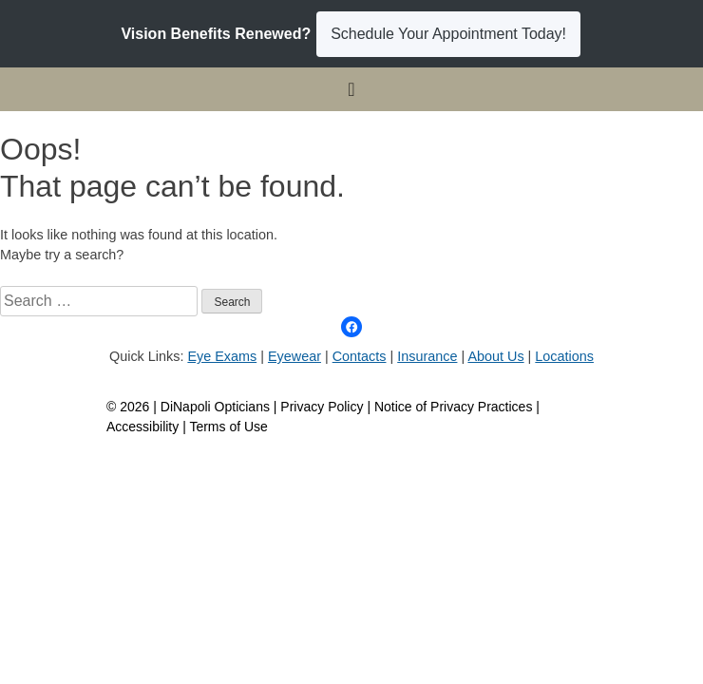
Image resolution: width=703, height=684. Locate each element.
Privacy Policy (323, 406)
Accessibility (142, 426)
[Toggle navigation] (351, 89)
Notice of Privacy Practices (453, 406)
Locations (564, 356)
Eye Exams (221, 356)
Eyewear (294, 356)
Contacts (359, 356)
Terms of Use (228, 426)
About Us (495, 356)
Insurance (427, 356)
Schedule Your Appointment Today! (448, 34)
